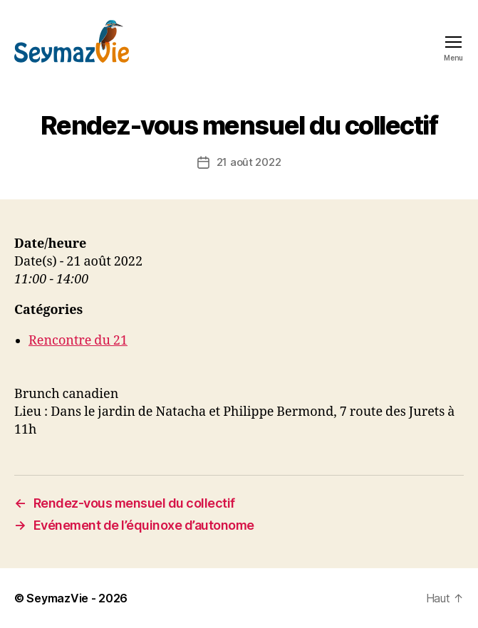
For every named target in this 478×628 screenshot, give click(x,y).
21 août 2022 (249, 162)
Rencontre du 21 (78, 341)
